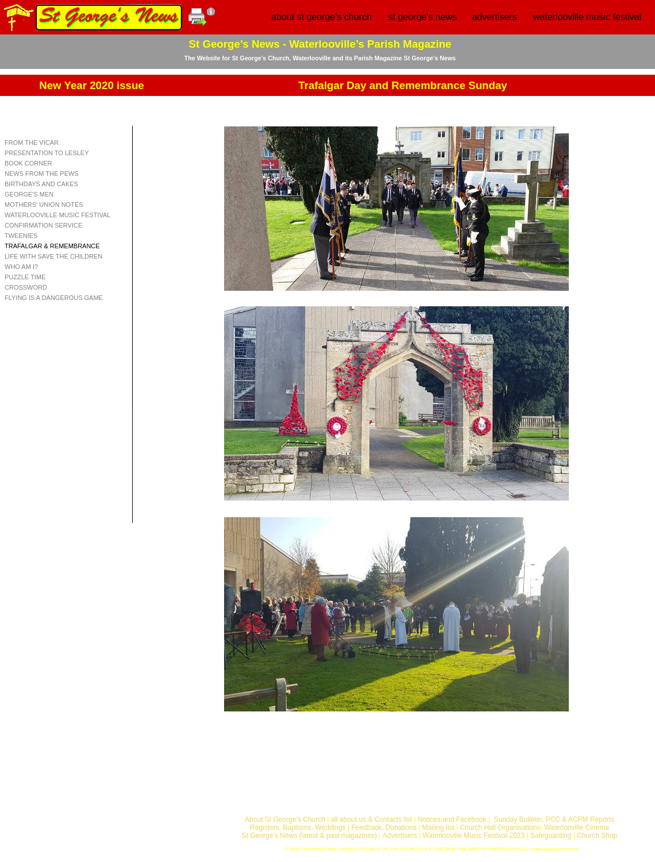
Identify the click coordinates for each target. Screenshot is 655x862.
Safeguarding (550, 836)
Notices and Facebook (452, 819)
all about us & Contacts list (371, 819)
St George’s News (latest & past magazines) (309, 836)
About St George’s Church (285, 819)
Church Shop (597, 836)
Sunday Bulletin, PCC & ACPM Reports (554, 819)
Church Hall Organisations (500, 827)
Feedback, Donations (383, 827)
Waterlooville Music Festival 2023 (475, 836)
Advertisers (400, 836)
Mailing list (438, 827)
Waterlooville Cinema (576, 827)
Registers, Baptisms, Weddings (298, 827)
